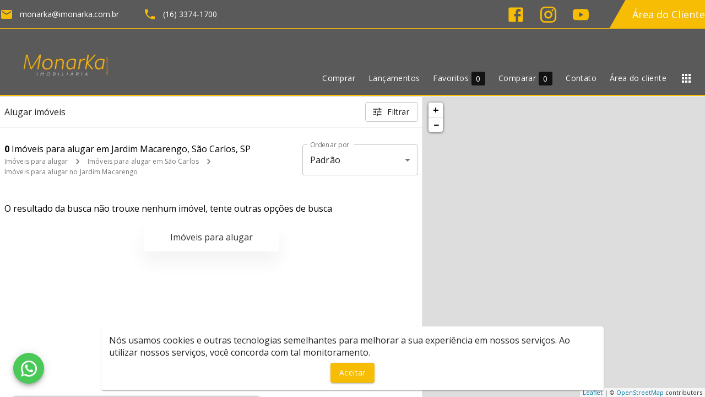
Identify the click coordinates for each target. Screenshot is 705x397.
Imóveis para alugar (36, 161)
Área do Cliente (668, 14)
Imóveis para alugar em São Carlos (143, 161)
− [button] (436, 124)
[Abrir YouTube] (580, 14)
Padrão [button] (325, 160)
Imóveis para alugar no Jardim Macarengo (71, 171)
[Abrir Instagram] (548, 14)
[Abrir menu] (686, 78)
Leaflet (593, 392)
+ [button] (436, 109)
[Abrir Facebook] (515, 14)
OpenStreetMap (640, 392)
